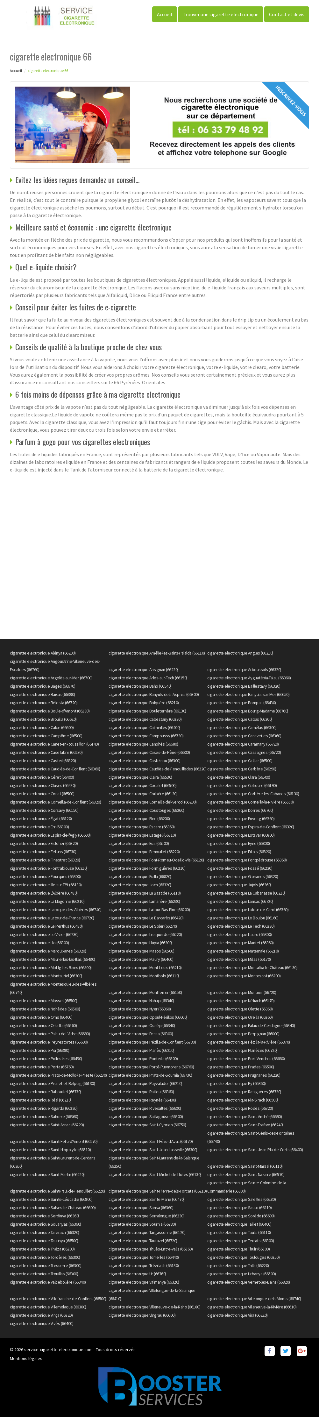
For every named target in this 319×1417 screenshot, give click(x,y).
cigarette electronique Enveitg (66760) (240, 818)
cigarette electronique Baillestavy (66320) (243, 686)
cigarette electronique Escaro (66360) (142, 827)
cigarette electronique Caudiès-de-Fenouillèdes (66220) (157, 769)
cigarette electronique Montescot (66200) (243, 976)
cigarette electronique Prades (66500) (240, 1067)
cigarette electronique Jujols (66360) (239, 885)
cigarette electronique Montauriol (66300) (46, 976)
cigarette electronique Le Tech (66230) (240, 926)
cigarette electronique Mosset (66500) (43, 1000)
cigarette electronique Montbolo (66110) (144, 976)
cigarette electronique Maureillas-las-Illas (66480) (52, 959)
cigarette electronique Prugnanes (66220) (243, 1075)
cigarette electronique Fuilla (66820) (140, 876)
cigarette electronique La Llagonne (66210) (47, 901)
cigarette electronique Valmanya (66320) (144, 1282)
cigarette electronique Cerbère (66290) (241, 769)
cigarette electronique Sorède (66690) (241, 1216)
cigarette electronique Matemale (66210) (243, 951)
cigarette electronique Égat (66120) (41, 818)
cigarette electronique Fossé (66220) (239, 868)
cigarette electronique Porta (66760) (42, 1067)
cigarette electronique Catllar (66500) (239, 760)
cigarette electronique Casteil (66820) (43, 760)
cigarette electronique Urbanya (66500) (241, 1274)
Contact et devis (286, 14)
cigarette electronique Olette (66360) (240, 1009)
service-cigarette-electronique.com (58, 1349)
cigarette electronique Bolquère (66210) (144, 702)
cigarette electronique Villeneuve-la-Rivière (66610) (251, 1307)
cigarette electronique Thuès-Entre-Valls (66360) (151, 1249)
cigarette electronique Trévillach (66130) (144, 1265)
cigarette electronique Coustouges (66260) (146, 810)
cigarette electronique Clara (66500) (238, 777)
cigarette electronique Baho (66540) (140, 686)
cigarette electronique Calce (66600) (42, 727)
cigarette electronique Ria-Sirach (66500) (243, 1100)
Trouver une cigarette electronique (221, 14)
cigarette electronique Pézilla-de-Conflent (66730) (152, 1042)
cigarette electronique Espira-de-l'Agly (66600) (50, 835)
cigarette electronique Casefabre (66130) (46, 752)
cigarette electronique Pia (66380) (39, 1050)
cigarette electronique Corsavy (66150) (44, 810)
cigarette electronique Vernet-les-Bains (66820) (248, 1282)
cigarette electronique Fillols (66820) (239, 851)
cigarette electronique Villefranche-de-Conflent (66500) (58, 1298)
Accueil (164, 14)
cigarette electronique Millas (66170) (239, 959)
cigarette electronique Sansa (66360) (141, 1207)
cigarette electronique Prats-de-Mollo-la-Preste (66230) (58, 1075)
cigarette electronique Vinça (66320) (41, 1315)
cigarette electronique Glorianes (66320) (242, 876)
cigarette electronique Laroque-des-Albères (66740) (55, 909)
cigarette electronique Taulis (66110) (239, 1232)
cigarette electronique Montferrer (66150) (145, 992)
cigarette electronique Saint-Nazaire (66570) (245, 1174)
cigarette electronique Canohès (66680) (143, 744)
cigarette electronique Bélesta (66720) (43, 702)
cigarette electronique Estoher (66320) (44, 843)
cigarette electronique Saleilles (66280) (241, 1199)
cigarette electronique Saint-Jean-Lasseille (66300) (153, 1149)
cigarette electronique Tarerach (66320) (44, 1232)
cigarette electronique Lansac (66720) (240, 901)
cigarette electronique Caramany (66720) (243, 744)
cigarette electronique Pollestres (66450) (46, 1058)
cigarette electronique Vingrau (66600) (142, 1315)
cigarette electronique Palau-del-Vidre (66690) (50, 1034)
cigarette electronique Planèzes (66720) (242, 1050)
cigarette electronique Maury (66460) (141, 959)
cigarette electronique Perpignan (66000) (243, 1034)
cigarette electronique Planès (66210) (141, 1050)
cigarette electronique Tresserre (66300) (45, 1265)
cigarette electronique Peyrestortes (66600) (49, 1042)
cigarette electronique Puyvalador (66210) (145, 1083)
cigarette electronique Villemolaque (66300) (48, 1307)
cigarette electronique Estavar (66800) (240, 835)
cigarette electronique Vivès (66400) (41, 1323)
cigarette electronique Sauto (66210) (239, 1207)
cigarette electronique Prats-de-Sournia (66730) (150, 1075)
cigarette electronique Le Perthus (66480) (46, 926)
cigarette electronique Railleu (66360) (141, 1092)
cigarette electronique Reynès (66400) (142, 1100)
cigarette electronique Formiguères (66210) (147, 868)
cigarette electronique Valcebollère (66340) (48, 1282)
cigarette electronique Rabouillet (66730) (46, 1092)
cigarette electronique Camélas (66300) (241, 727)
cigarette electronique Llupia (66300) (141, 943)
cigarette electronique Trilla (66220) (238, 1265)
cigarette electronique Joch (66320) (140, 885)
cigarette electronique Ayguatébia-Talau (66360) (249, 678)
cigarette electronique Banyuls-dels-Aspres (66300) (154, 694)
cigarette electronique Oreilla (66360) (240, 1017)
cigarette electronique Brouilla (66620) (43, 719)
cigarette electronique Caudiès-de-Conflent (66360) (55, 769)
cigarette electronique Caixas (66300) (240, 719)
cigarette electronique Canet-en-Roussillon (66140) (54, 744)
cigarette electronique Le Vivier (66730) (44, 934)
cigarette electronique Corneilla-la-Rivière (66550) (250, 802)
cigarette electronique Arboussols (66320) (244, 669)
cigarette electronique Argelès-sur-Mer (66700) (51, 678)
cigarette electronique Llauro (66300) (239, 934)
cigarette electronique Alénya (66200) (43, 653)
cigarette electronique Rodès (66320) (240, 1108)
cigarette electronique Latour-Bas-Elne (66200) (149, 909)
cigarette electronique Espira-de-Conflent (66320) (250, 827)
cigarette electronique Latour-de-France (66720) (52, 918)
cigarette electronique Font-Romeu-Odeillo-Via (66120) (156, 860)
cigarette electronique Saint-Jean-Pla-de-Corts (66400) (255, 1149)
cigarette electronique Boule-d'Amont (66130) (49, 711)
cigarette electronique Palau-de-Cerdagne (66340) (251, 1025)
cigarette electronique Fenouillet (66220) (144, 851)
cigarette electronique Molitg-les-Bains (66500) (51, 967)
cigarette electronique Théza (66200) (42, 1249)
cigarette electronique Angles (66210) (240, 653)
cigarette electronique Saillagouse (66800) (146, 1116)
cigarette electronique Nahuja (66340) (141, 1000)
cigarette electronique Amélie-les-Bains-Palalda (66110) (157, 653)
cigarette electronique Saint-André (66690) (244, 1116)
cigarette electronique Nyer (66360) (140, 1009)
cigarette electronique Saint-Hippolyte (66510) (50, 1149)
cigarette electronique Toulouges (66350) (243, 1257)
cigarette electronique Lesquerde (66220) (145, 934)
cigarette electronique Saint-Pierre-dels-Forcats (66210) (158, 1191)
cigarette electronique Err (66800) (39, 827)
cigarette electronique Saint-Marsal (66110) (245, 1166)
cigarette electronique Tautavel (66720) (143, 1240)
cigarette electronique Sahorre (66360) (44, 1116)
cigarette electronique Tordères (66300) (45, 1257)
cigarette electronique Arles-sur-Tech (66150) (148, 678)
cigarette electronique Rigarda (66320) (43, 1108)
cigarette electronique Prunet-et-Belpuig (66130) (52, 1083)
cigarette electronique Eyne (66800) (238, 843)
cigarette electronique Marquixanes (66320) (48, 951)
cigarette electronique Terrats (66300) (240, 1240)
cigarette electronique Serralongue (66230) (146, 1216)
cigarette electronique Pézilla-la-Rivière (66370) (248, 1042)
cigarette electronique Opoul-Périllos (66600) (148, 1017)
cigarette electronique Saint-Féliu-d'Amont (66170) (53, 1141)
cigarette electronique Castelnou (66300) (144, 760)
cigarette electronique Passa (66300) (141, 1034)
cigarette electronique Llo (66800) (39, 943)
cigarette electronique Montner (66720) (241, 992)
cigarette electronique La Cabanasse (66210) (246, 893)
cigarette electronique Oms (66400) (41, 1017)
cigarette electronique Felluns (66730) (43, 851)
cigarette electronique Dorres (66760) (240, 810)
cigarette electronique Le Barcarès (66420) (146, 918)
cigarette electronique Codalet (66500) (142, 785)
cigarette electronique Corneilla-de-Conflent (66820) (55, 802)
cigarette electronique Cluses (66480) (43, 785)
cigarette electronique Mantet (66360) (240, 943)
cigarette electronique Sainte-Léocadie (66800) (51, 1199)
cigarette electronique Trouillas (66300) (44, 1274)
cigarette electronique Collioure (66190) (242, 785)
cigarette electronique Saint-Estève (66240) (245, 1125)
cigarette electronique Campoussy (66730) (146, 736)
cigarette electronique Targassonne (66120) (147, 1232)
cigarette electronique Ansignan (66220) (144, 669)
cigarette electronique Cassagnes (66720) (244, 752)
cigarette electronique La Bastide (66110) (145, 893)
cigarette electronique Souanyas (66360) (45, 1224)
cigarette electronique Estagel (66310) (142, 835)
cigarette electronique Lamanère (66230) (144, 901)
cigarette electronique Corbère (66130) (143, 794)
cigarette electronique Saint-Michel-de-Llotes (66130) (155, 1174)
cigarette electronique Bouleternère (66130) (147, 711)
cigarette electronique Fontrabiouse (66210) (49, 868)
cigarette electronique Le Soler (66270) (143, 926)
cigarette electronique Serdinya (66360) (45, 1216)
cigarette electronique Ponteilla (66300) (143, 1058)
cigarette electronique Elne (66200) (139, 818)
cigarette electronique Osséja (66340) (142, 1025)
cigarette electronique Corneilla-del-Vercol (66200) (153, 802)
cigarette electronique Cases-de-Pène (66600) (149, 752)
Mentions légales (26, 1358)
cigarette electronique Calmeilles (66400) (145, 727)
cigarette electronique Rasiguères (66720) (244, 1092)
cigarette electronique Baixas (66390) (42, 694)
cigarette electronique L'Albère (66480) (44, 893)
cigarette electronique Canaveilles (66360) (244, 736)
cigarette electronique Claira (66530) (140, 777)
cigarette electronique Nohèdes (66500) (45, 1009)
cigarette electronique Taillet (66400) (239, 1224)
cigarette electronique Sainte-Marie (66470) (147, 1199)
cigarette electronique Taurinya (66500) (44, 1240)
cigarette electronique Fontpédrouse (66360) (247, 860)
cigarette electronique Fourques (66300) (45, 876)
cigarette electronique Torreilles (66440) (144, 1257)
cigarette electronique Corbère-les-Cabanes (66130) (253, 794)
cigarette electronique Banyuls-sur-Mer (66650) (248, 694)
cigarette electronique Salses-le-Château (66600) (53, 1207)
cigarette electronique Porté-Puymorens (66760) (151, 1067)
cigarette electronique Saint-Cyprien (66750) (147, 1125)
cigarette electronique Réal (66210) (41, 1100)
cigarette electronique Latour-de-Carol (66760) (247, 909)
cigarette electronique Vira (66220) (237, 1315)
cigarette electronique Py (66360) (236, 1083)
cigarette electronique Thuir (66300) (238, 1249)
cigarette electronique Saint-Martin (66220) (47, 1174)
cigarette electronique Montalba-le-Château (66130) (252, 967)
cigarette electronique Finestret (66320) (45, 860)
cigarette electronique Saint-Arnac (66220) (47, 1125)
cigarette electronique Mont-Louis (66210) (145, 967)
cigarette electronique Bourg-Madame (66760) (247, 711)
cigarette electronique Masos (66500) (141, 951)
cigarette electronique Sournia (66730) (142, 1224)
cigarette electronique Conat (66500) (42, 794)
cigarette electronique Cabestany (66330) (145, 719)
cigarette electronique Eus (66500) (139, 843)
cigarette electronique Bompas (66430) (241, 702)
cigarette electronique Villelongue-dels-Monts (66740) (254, 1298)
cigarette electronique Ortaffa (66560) (43, 1025)
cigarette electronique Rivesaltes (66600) (145, 1108)
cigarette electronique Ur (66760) (138, 1274)
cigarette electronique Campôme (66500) (46, 736)
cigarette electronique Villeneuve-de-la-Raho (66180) (154, 1307)
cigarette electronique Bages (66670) (42, 686)
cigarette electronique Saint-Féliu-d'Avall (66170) (151, 1141)
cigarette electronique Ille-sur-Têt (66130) (46, 885)
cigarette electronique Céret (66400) (42, 777)
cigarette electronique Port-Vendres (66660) (246, 1058)
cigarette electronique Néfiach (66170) (240, 1000)
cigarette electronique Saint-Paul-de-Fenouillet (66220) (57, 1191)
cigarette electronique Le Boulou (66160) (242, 918)
